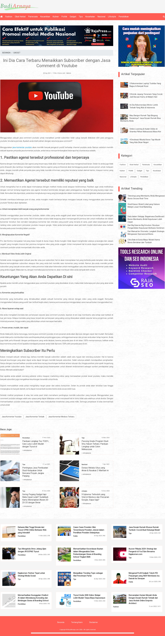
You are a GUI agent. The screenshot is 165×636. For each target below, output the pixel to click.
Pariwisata (33, 16)
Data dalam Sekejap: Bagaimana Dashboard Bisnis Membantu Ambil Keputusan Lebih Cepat (146, 219)
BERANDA (6, 53)
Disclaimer (93, 622)
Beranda (60, 622)
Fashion (8, 16)
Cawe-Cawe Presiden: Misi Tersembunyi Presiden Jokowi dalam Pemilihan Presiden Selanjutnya (88, 530)
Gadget (73, 16)
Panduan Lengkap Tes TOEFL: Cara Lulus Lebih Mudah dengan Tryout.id (35, 444)
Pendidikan (124, 16)
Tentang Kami (76, 622)
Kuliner (56, 16)
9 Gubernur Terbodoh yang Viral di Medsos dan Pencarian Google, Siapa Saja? (95, 497)
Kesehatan (90, 16)
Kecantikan (45, 16)
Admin (68, 73)
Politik (64, 16)
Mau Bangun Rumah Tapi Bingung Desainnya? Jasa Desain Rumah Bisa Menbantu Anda (140, 118)
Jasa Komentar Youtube (12, 417)
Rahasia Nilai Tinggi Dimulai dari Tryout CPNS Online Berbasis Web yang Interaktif (32, 530)
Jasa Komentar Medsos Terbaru (61, 417)
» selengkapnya (27, 450)
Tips (81, 16)
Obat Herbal (20, 16)
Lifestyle (112, 16)
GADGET (16, 53)
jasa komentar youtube (22, 147)
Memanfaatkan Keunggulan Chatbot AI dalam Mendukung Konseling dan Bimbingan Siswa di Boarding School (33, 598)
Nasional (101, 16)
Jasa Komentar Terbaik (34, 417)
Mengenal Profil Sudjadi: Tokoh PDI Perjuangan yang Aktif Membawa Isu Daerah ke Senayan (144, 576)
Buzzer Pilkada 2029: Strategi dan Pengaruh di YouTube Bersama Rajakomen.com (143, 551)
